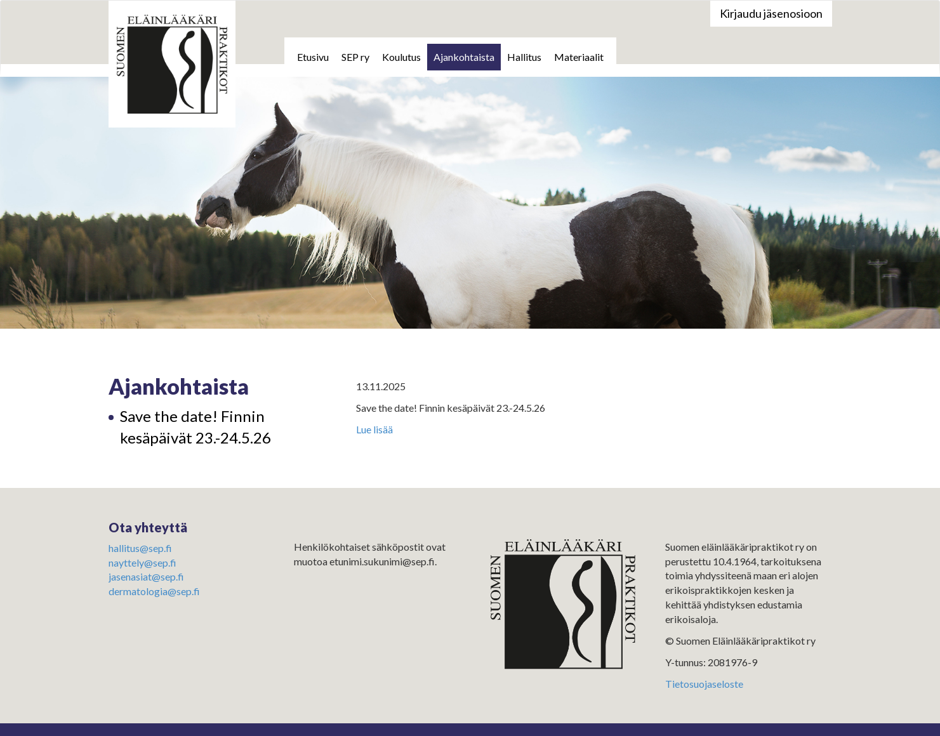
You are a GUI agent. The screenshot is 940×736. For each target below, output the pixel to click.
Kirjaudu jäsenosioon (771, 13)
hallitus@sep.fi (140, 548)
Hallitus (524, 57)
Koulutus (401, 57)
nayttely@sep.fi (142, 562)
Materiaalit (579, 57)
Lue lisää (374, 429)
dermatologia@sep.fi (154, 591)
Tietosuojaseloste (704, 684)
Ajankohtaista (464, 57)
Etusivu (313, 57)
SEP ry (355, 57)
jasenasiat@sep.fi (146, 576)
